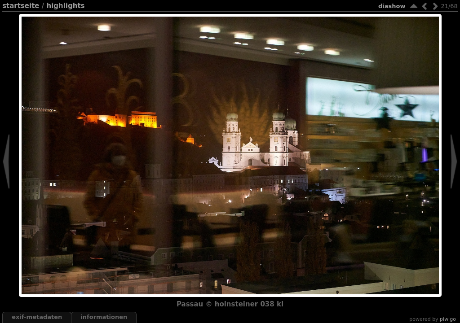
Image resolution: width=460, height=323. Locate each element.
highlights (65, 6)
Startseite (20, 6)
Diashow (391, 6)
